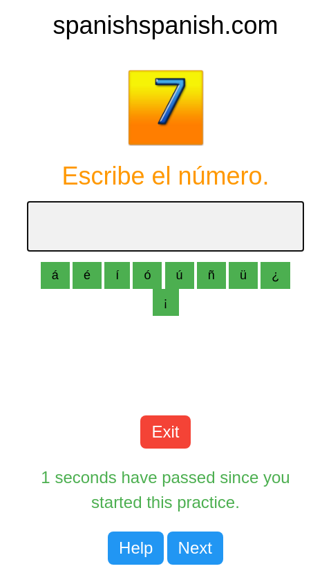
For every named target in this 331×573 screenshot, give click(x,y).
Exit (165, 431)
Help (136, 547)
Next (195, 547)
